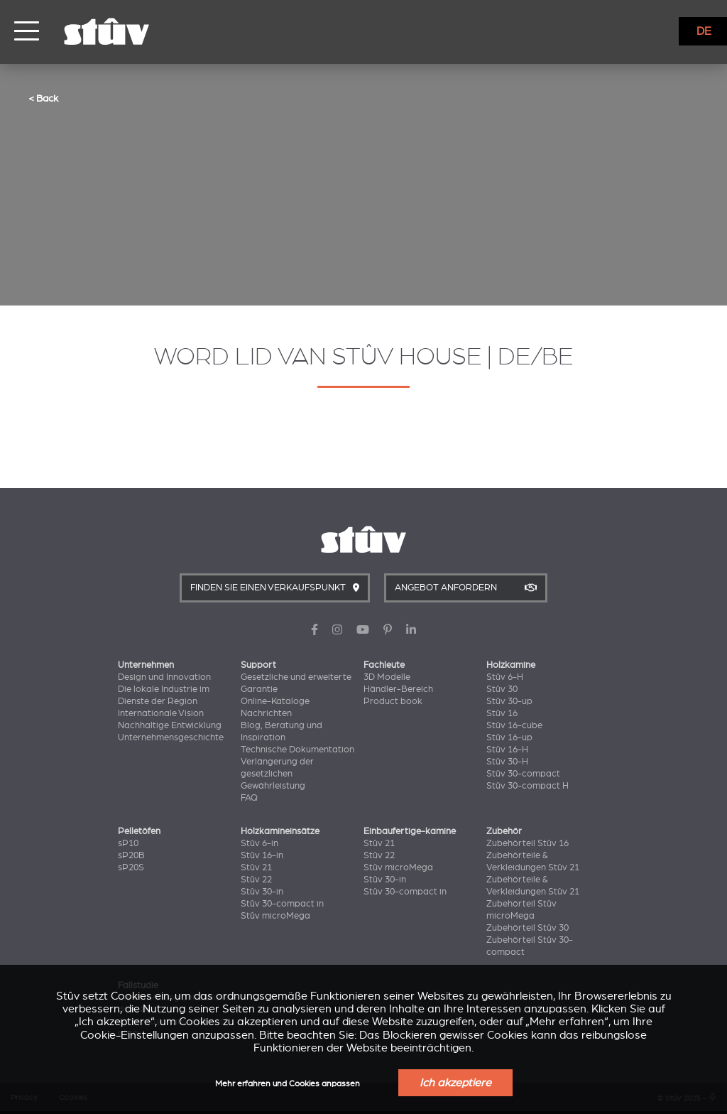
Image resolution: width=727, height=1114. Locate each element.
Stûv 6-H (504, 677)
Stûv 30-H (507, 762)
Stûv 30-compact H (527, 786)
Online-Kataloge (275, 701)
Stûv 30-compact (523, 774)
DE (703, 31)
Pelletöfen (139, 831)
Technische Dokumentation (297, 750)
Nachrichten (266, 713)
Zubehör (504, 831)
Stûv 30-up (509, 701)
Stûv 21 (256, 867)
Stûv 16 (502, 713)
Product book (393, 701)
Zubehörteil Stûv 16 (527, 843)
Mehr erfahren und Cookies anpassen (287, 1083)
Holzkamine (510, 665)
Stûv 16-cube (514, 725)
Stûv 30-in (262, 892)
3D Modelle (387, 677)
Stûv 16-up (509, 737)
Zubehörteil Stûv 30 (527, 928)
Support (258, 665)
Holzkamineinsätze (280, 831)
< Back (43, 98)
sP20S (131, 867)
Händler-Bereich (398, 689)
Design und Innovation (164, 677)
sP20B (131, 855)
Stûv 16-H (507, 750)
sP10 (128, 843)
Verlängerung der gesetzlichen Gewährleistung (277, 774)
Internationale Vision (161, 713)
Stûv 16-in (262, 855)
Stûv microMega (275, 916)
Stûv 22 (256, 880)
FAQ (249, 798)
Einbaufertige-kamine (410, 831)
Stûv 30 (502, 689)
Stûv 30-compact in (282, 904)
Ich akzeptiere (455, 1082)
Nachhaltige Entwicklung (170, 725)
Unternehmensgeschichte (171, 737)
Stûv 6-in (259, 843)
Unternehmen (146, 665)
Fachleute (384, 665)
